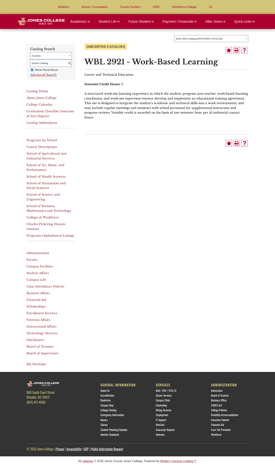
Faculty (32, 259)
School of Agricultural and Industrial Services (46, 156)
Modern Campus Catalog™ (178, 461)
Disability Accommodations (224, 415)
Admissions (216, 390)
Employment (162, 415)
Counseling (161, 405)
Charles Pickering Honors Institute (45, 226)
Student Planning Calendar (113, 430)
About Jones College (41, 98)
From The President (221, 430)
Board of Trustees (39, 346)
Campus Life (36, 280)
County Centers (130, 7)
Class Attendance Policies (45, 286)
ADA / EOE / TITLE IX (166, 390)
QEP (86, 449)
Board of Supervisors (42, 353)
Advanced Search (43, 75)
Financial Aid (36, 300)
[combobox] (211, 38)
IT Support (161, 420)
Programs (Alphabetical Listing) (50, 235)
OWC (156, 7)
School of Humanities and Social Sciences (46, 185)
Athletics (63, 7)
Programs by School (41, 140)
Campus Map (106, 405)
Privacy (60, 449)
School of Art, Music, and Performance (45, 167)
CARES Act (216, 405)
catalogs (87, 461)
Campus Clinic (163, 400)
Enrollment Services (41, 313)
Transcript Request (165, 430)
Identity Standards (109, 434)
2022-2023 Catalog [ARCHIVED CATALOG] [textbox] (199, 38)
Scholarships (36, 306)
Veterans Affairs (38, 320)
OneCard (160, 425)
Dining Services (164, 410)
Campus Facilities (39, 266)
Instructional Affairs (41, 326)
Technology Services (42, 333)
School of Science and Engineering (43, 197)
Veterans (160, 434)
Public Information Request (107, 449)
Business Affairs (38, 293)
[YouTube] (61, 410)
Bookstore (105, 400)
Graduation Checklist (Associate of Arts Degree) (50, 113)
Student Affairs (37, 273)
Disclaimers (35, 340)
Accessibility (74, 449)
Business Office (219, 400)
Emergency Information (112, 415)
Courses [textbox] (36, 55)
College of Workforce (42, 217)
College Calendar (39, 104)
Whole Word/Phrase (46, 69)
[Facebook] (31, 410)
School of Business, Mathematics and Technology (48, 208)
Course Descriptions (41, 147)
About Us (105, 390)
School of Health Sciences (46, 176)
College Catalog (108, 410)
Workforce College (184, 7)
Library (104, 425)
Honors (104, 420)
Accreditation (107, 395)
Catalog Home (37, 91)
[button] (81, 21)
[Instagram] (51, 410)
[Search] (210, 7)
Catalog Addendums (41, 123)
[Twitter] (41, 410)
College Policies (219, 410)
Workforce (216, 434)
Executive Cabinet (220, 420)
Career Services (164, 395)
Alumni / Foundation (94, 7)
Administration (37, 253)
